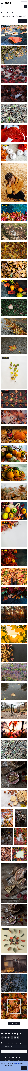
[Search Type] (3, 6)
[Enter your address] (14, 1046)
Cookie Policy (16, 1063)
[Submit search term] (25, 6)
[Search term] (15, 6)
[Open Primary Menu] (2, 3)
